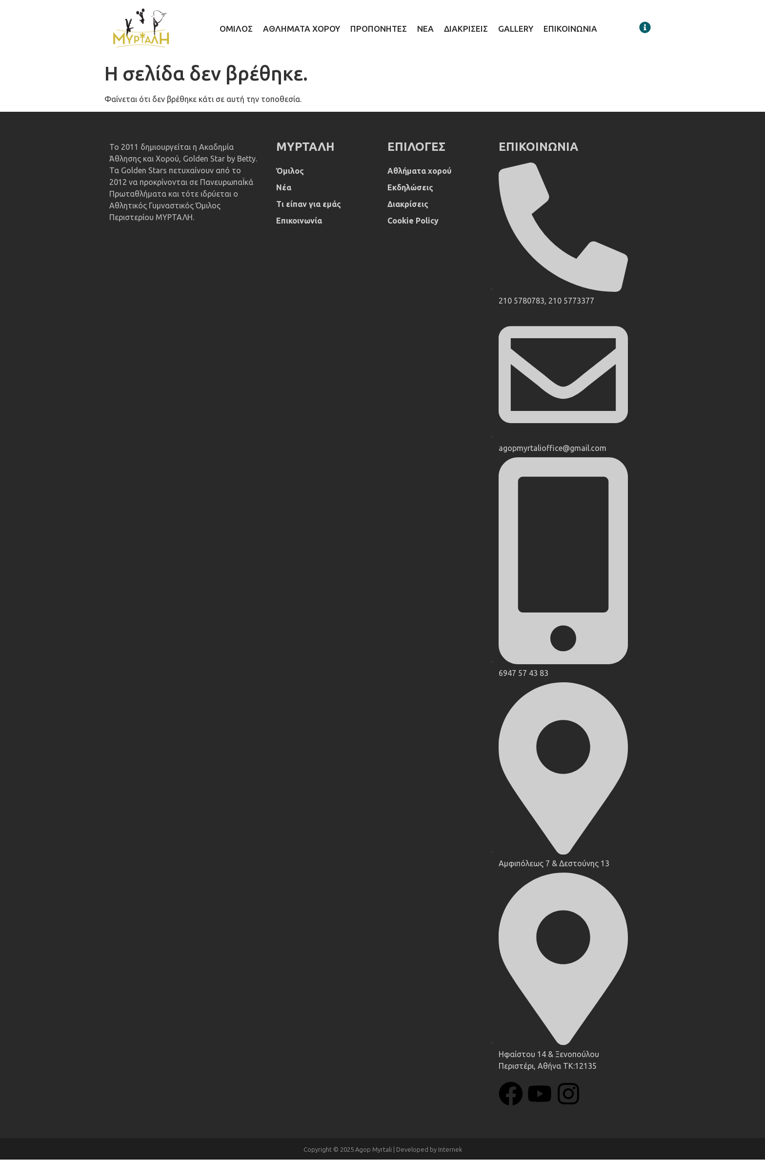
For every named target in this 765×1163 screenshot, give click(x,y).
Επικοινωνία (299, 224)
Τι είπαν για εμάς (308, 207)
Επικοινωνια (570, 30)
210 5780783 (521, 304)
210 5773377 (571, 304)
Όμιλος (290, 174)
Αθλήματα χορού (419, 174)
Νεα (425, 30)
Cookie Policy (413, 224)
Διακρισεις (466, 30)
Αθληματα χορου (301, 30)
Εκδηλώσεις (410, 190)
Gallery (515, 30)
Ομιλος (236, 30)
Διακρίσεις (407, 207)
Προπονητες (378, 30)
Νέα (283, 190)
